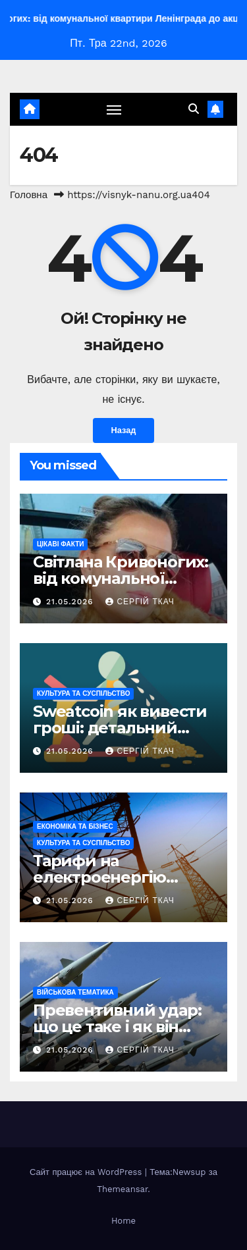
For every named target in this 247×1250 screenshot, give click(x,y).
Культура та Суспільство (83, 693)
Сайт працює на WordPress (87, 1172)
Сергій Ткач (139, 601)
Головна (28, 195)
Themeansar (122, 1189)
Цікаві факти (60, 544)
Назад (123, 430)
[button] (193, 109)
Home (123, 1221)
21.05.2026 (71, 601)
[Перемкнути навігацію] (113, 109)
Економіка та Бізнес (75, 826)
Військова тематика (75, 992)
